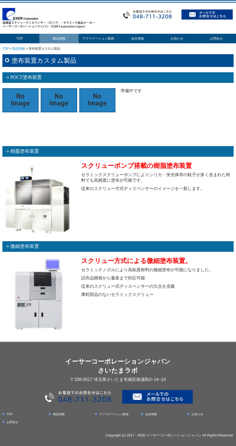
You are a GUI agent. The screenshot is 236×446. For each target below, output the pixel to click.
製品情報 (59, 38)
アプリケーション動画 (98, 38)
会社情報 (137, 38)
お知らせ (177, 38)
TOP (19, 38)
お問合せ (216, 38)
